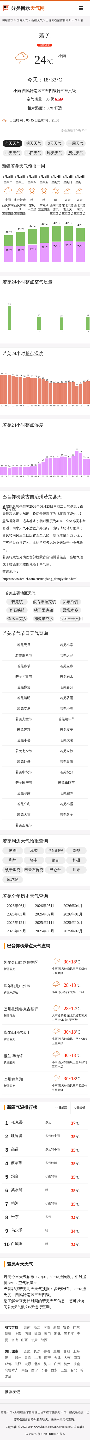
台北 (74, 1370)
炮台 (15, 1176)
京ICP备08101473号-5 (51, 1434)
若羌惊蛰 (23, 687)
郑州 (18, 1357)
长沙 (37, 1351)
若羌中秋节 (23, 772)
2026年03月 (16, 914)
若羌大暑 (66, 740)
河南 (46, 1327)
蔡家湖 (17, 1163)
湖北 (57, 1334)
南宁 (47, 1357)
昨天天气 (54, 153)
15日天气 (33, 153)
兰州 (56, 1351)
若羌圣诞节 (23, 825)
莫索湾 (17, 1190)
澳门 (47, 1334)
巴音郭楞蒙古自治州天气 (61, 20)
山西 (24, 1340)
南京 (77, 1357)
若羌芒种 (23, 730)
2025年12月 (16, 923)
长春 (44, 1370)
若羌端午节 (66, 719)
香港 (46, 1351)
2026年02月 (44, 914)
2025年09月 (16, 931)
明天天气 (33, 143)
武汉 (18, 1364)
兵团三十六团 (70, 619)
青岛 (27, 1357)
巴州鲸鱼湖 (13, 1079)
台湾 (14, 1340)
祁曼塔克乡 (43, 619)
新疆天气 (37, 20)
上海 (18, 1334)
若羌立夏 (23, 708)
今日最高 (61, 1107)
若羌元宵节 (23, 677)
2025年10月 (73, 923)
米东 (15, 1217)
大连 (67, 1357)
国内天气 (22, 20)
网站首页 (7, 20)
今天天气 (12, 143)
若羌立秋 (66, 751)
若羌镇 (17, 602)
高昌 (15, 1149)
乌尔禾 (17, 1230)
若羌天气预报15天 (20, 1307)
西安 (54, 1370)
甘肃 (34, 1340)
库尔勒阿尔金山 (17, 1032)
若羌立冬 (23, 804)
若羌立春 (66, 666)
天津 (57, 1357)
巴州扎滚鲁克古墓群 (21, 1009)
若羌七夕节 (23, 751)
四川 (27, 1334)
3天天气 (54, 143)
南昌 (24, 1370)
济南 (77, 1364)
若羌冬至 (66, 814)
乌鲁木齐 (11, 1370)
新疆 (56, 1327)
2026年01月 (73, 914)
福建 (8, 1334)
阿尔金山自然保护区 (21, 962)
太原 (27, 1364)
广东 (76, 1327)
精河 (15, 1203)
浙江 (37, 1327)
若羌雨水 (66, 677)
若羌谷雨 (66, 698)
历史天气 (76, 153)
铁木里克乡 (17, 619)
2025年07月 (73, 931)
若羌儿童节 (23, 719)
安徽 (66, 1327)
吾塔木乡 (70, 610)
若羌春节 (23, 666)
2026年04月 (73, 906)
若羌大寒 (66, 655)
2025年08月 (44, 931)
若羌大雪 (23, 814)
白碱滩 (17, 1244)
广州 (57, 1364)
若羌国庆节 (23, 783)
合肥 (27, 1351)
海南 (37, 1334)
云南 (27, 1327)
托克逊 (17, 1122)
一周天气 (76, 143)
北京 (37, 1364)
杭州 (67, 1364)
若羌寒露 (23, 793)
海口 (47, 1364)
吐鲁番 (17, 1136)
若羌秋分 (66, 772)
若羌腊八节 (23, 655)
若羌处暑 (23, 761)
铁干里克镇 (43, 610)
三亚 (64, 1370)
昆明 (37, 1357)
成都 (8, 1364)
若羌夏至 (66, 730)
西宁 (34, 1370)
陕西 (44, 1340)
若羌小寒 (66, 645)
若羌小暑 (23, 740)
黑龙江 (69, 1334)
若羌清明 (23, 698)
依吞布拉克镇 (43, 602)
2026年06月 (16, 906)
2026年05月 (44, 906)
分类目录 (28, 8)
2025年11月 (44, 923)
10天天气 (12, 153)
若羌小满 (66, 708)
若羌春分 (66, 687)
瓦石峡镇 (17, 610)
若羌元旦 (23, 645)
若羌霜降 (66, 793)
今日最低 (79, 1107)
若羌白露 (66, 761)
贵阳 (66, 1351)
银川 (8, 1357)
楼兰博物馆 (13, 1056)
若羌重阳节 (66, 783)
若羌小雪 (66, 804)
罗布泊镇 (70, 602)
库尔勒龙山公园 (17, 986)
